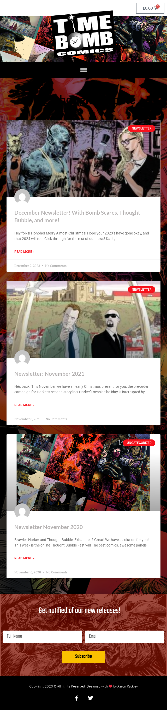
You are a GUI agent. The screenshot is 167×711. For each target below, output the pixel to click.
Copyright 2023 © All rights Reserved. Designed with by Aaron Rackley (83, 687)
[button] (83, 70)
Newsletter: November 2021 (49, 374)
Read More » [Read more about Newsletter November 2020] (24, 559)
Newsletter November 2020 (48, 527)
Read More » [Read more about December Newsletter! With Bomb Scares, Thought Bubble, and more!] (24, 252)
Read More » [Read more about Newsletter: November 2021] (24, 405)
